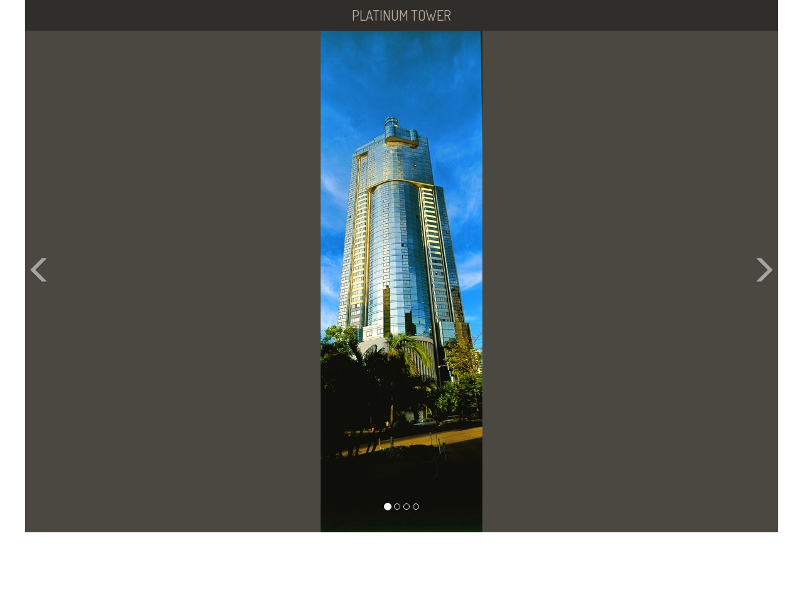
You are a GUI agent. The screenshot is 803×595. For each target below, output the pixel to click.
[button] (44, 281)
